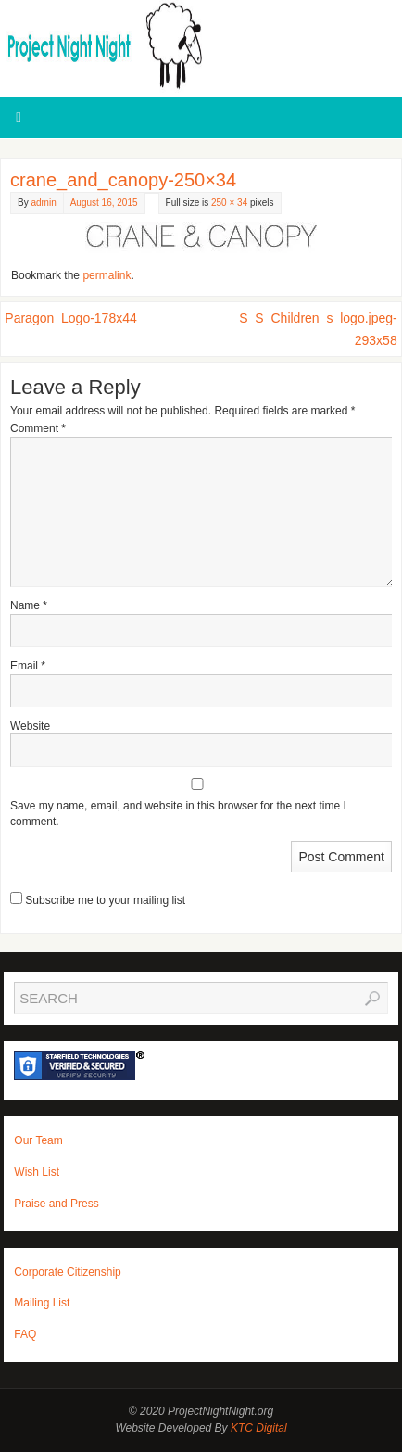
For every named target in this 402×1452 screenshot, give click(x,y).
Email (27, 665)
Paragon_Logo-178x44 (70, 318)
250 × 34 (229, 202)
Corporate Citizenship (67, 1272)
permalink (106, 275)
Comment (38, 428)
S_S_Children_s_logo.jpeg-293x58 (317, 329)
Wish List (36, 1171)
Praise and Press (56, 1203)
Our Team (38, 1140)
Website (30, 726)
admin (43, 202)
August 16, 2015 (104, 202)
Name (28, 605)
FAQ (25, 1334)
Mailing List (41, 1302)
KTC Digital (259, 1427)
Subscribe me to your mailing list (97, 900)
